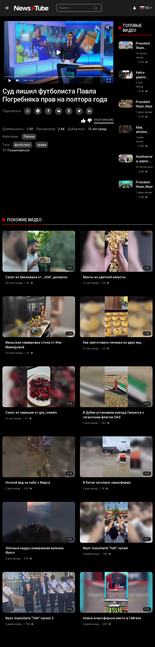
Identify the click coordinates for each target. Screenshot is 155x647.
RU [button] (145, 8)
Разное (29, 136)
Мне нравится (83, 121)
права (41, 145)
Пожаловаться (15, 150)
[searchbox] (73, 8)
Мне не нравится (89, 121)
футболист (22, 145)
